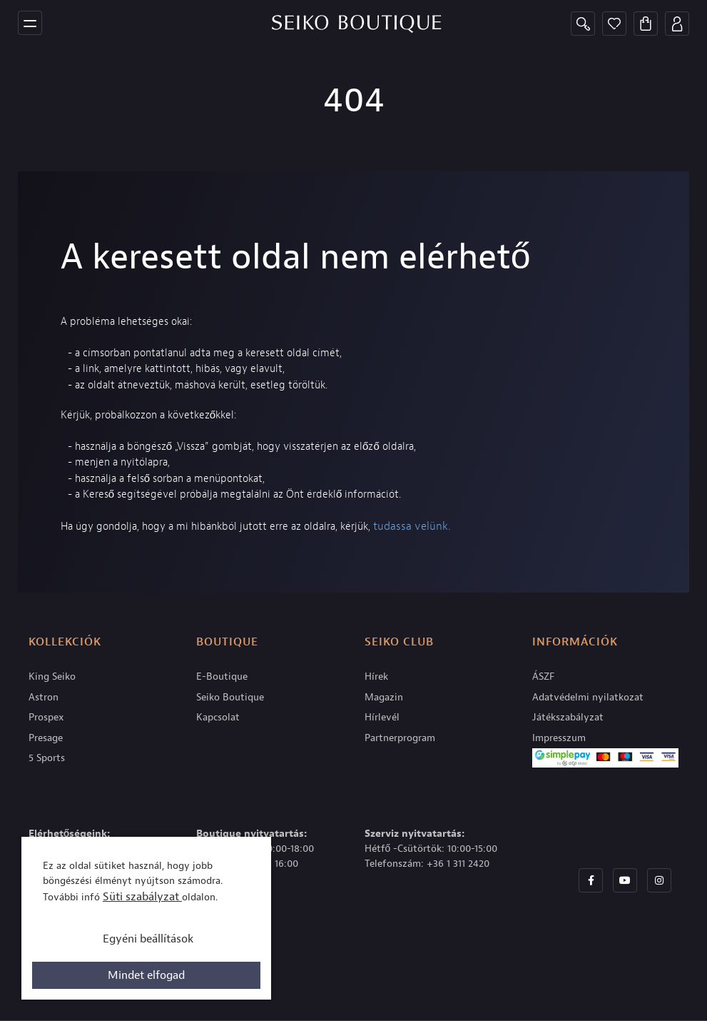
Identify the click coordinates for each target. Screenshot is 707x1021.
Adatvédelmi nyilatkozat (588, 697)
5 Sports (47, 758)
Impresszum (559, 738)
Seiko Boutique (230, 697)
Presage (46, 738)
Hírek (376, 676)
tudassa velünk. (411, 526)
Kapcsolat (218, 717)
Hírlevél (382, 717)
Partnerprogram (400, 738)
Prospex (46, 717)
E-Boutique (222, 676)
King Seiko (52, 676)
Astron (44, 697)
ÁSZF (543, 676)
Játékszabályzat (568, 717)
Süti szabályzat (142, 897)
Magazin (384, 697)
